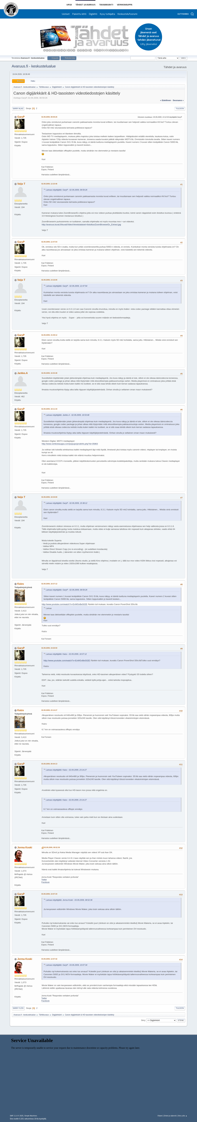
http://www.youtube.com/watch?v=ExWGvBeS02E (64, 604)
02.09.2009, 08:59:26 (49, 117)
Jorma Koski (24, 847)
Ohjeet (159, 1116)
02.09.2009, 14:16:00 (49, 280)
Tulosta (180, 109)
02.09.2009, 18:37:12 (49, 584)
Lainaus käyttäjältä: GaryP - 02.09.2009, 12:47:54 (66, 286)
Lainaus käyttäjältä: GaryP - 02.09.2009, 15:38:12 (66, 503)
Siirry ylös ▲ (182, 1116)
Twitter (44, 880)
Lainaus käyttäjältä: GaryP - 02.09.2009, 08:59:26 (66, 190)
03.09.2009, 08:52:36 (52, 847)
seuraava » (178, 100)
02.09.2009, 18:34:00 (49, 497)
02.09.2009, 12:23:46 (49, 184)
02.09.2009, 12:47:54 (49, 242)
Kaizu (20, 583)
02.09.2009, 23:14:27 (49, 710)
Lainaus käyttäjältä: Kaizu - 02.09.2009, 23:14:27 (66, 770)
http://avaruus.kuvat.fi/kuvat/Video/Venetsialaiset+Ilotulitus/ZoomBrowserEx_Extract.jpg (81, 224)
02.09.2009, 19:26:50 (49, 648)
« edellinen (165, 100)
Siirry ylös (18, 1008)
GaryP (20, 117)
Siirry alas (18, 109)
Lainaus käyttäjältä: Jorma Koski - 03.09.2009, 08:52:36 (69, 900)
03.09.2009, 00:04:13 (49, 764)
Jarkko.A (22, 373)
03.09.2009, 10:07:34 (49, 894)
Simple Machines (30, 1116)
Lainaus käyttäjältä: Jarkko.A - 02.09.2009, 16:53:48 (67, 415)
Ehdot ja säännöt (170, 1116)
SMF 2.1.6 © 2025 (16, 1116)
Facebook (45, 882)
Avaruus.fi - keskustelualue (34, 66)
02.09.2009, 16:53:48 (49, 373)
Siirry (143, 1020)
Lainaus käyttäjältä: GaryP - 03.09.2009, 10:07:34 (66, 965)
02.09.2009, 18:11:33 (49, 409)
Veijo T (21, 184)
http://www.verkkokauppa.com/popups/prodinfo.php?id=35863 (70, 444)
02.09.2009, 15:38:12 (49, 335)
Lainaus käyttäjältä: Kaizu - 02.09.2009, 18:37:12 (66, 654)
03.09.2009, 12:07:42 (49, 959)
